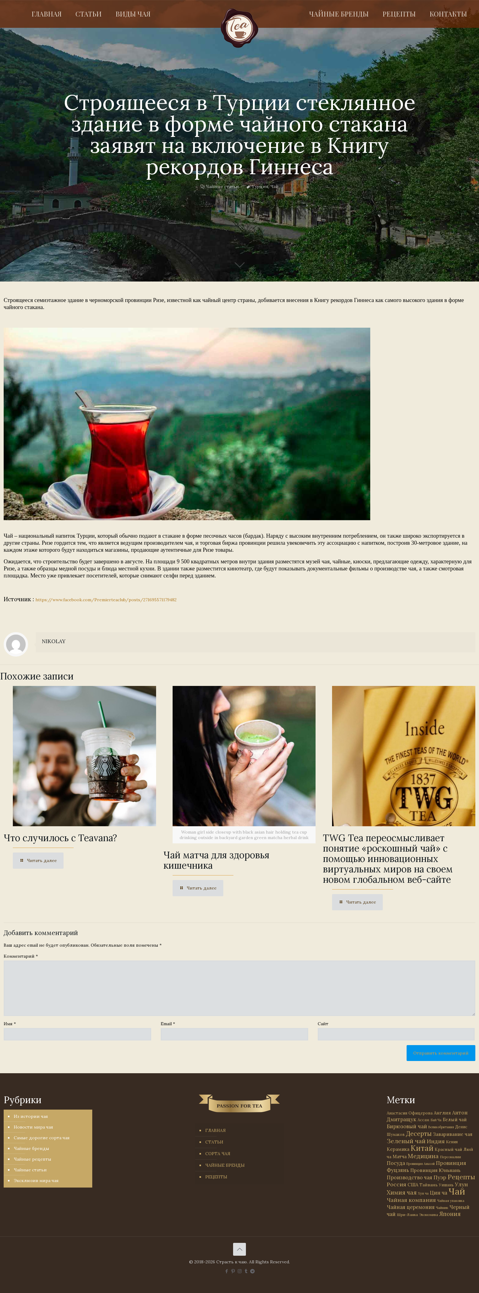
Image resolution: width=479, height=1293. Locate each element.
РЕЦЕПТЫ (216, 1177)
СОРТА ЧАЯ (217, 1153)
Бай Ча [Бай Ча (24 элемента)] (435, 1120)
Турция (260, 186)
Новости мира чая (33, 1127)
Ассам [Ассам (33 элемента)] (423, 1119)
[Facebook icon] (227, 1271)
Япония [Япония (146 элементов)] (450, 1213)
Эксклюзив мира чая (36, 1180)
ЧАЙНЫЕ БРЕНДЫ (225, 1165)
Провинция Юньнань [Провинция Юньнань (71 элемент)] (435, 1170)
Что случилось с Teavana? (60, 838)
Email (168, 1023)
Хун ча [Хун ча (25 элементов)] (423, 1193)
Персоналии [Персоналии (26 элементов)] (450, 1157)
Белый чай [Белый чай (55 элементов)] (455, 1119)
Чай (274, 186)
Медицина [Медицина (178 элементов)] (423, 1156)
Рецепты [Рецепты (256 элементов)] (461, 1177)
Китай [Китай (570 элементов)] (422, 1148)
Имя (10, 1023)
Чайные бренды (31, 1148)
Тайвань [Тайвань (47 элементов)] (428, 1185)
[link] (187, 424)
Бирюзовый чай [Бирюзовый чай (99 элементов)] (407, 1126)
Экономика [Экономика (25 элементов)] (428, 1215)
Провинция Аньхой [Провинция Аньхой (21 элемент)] (420, 1164)
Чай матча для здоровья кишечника (216, 860)
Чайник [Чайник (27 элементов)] (442, 1207)
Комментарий (21, 956)
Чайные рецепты (32, 1159)
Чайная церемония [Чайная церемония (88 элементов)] (411, 1207)
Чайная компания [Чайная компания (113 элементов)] (411, 1199)
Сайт (323, 1023)
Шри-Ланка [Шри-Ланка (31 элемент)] (407, 1214)
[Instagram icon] (239, 1271)
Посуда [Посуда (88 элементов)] (396, 1163)
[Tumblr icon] (246, 1271)
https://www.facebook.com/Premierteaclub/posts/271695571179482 (106, 599)
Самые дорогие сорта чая (42, 1137)
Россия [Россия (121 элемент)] (396, 1184)
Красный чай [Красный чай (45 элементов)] (448, 1149)
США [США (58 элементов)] (413, 1185)
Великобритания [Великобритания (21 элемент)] (441, 1127)
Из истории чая (31, 1116)
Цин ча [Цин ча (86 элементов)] (438, 1192)
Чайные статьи (222, 186)
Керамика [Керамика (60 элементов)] (398, 1149)
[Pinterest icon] (233, 1271)
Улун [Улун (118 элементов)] (461, 1184)
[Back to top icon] (239, 1249)
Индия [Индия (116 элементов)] (436, 1141)
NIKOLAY (53, 641)
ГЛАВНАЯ (215, 1130)
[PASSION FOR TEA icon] (252, 1271)
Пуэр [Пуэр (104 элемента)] (439, 1177)
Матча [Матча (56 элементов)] (400, 1156)
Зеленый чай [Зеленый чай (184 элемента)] (406, 1141)
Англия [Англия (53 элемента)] (442, 1113)
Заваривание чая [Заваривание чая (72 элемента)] (452, 1134)
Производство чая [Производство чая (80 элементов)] (409, 1177)
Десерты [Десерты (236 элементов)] (419, 1133)
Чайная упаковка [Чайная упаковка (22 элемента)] (450, 1201)
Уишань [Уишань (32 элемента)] (446, 1185)
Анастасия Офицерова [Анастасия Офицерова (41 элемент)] (410, 1113)
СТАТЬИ (214, 1142)
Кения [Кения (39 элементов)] (452, 1141)
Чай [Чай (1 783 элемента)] (456, 1191)
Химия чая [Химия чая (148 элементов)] (402, 1192)
